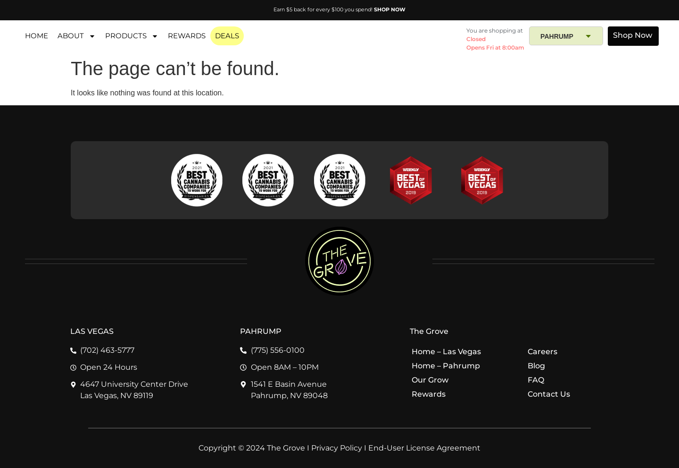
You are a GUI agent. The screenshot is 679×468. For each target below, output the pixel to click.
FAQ (536, 379)
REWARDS (187, 35)
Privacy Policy (336, 447)
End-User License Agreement (424, 447)
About (77, 36)
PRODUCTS (131, 36)
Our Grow (430, 379)
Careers (542, 351)
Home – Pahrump (446, 365)
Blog (536, 365)
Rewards (429, 394)
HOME (36, 35)
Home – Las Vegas (446, 351)
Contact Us (549, 394)
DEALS (227, 35)
